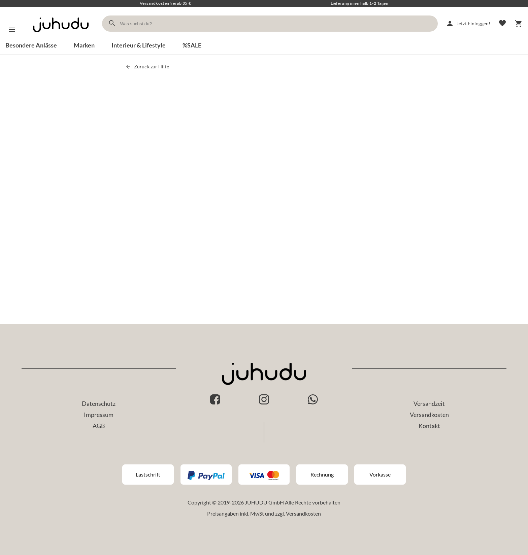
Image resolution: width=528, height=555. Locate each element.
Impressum (98, 414)
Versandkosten (429, 414)
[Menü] (12, 29)
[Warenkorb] (518, 23)
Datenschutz (99, 403)
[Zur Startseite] (61, 38)
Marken (84, 45)
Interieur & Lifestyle (138, 45)
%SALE (192, 45)
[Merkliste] (502, 23)
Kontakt (429, 425)
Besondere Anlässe (31, 45)
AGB (99, 425)
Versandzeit (429, 403)
